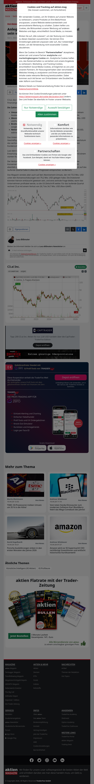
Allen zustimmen (47, 114)
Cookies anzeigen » (32, 143)
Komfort (63, 125)
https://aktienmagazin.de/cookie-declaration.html (41, 96)
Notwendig (34, 125)
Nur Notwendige (33, 107)
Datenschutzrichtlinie (28, 89)
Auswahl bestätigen (59, 107)
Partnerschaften (49, 151)
